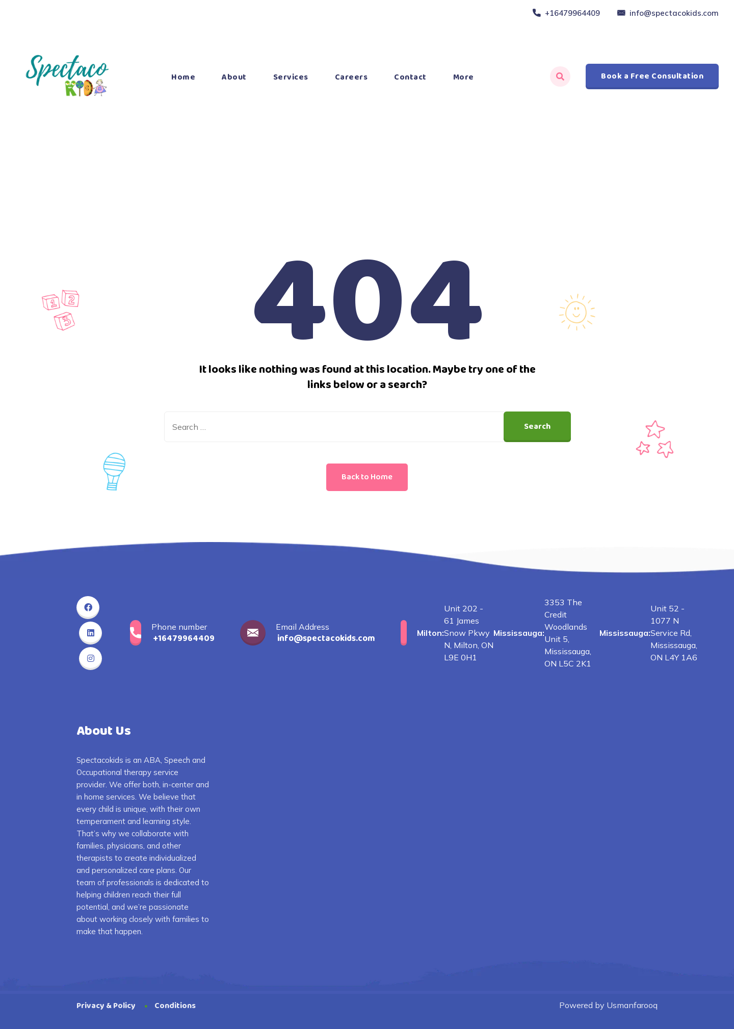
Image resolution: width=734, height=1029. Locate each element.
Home (183, 77)
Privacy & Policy (106, 1005)
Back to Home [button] (367, 477)
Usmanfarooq (632, 1005)
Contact (410, 77)
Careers (351, 77)
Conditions (175, 1005)
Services (290, 77)
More (463, 77)
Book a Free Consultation (652, 76)
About (234, 77)
